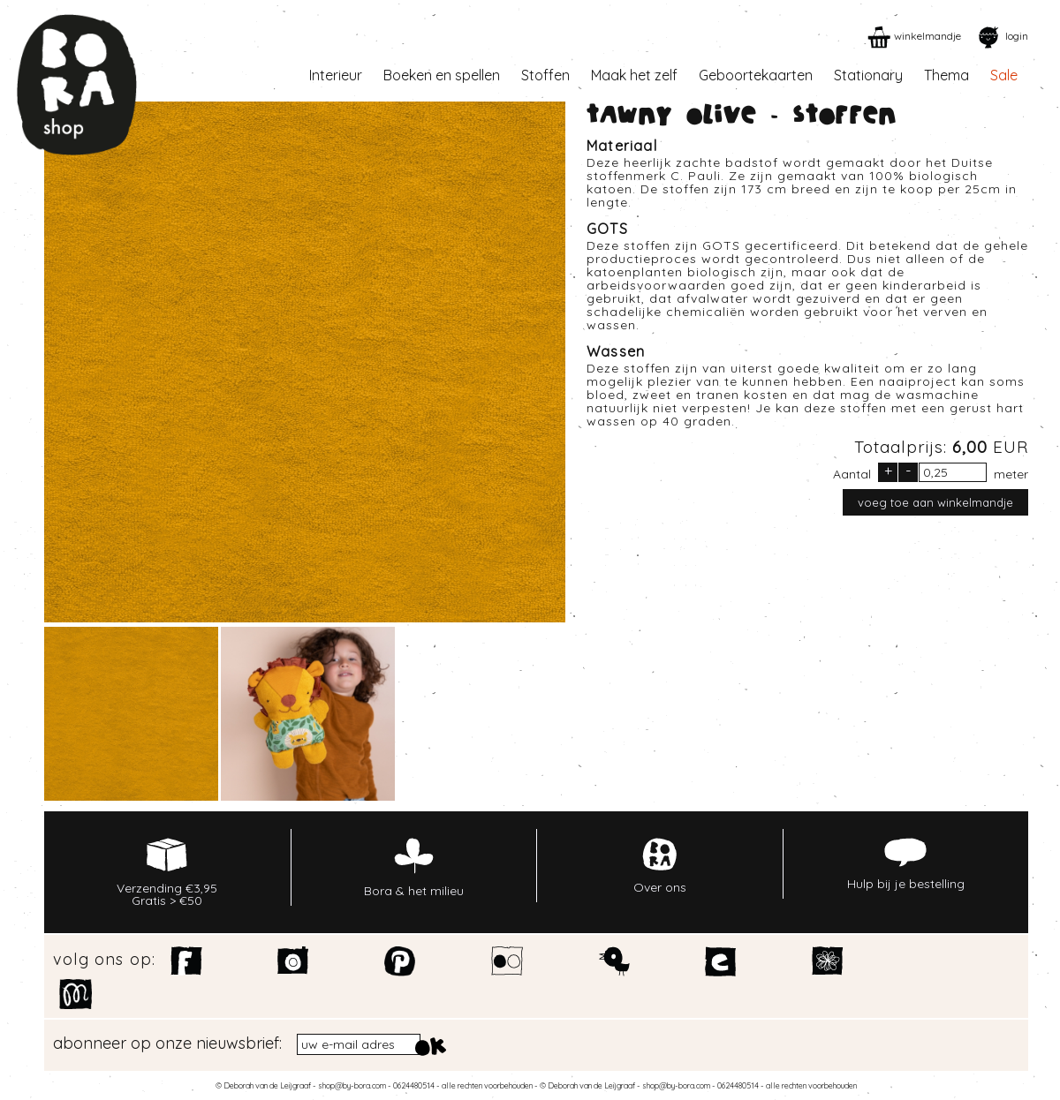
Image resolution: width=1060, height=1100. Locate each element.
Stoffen (545, 75)
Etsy (721, 961)
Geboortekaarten (756, 75)
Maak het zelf (634, 75)
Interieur (335, 75)
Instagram (293, 961)
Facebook (186, 961)
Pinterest (400, 961)
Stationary (868, 75)
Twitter (614, 961)
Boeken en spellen (441, 75)
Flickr (507, 961)
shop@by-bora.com (352, 1085)
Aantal (852, 473)
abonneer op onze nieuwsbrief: (167, 1043)
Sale (1004, 75)
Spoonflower (828, 961)
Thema (946, 75)
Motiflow (75, 994)
